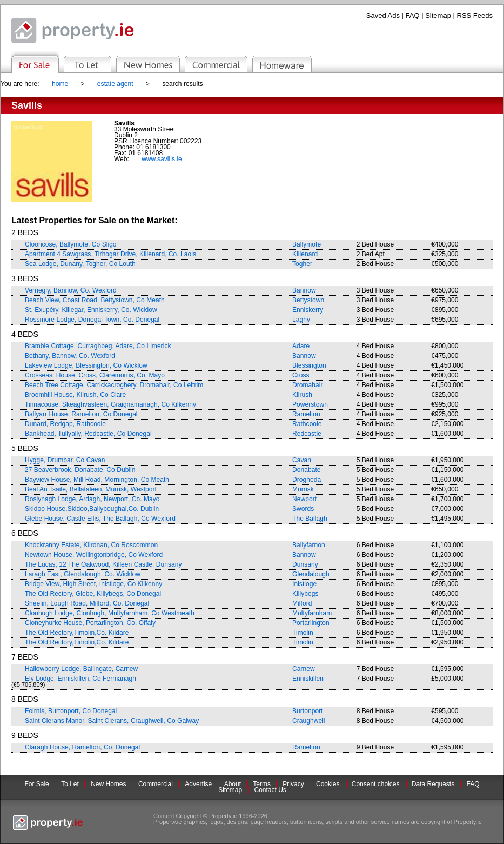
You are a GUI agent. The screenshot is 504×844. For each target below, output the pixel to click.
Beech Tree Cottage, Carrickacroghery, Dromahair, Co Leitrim (114, 385)
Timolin (302, 632)
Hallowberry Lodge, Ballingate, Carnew (81, 669)
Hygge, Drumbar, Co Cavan (65, 460)
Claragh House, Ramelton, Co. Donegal (82, 747)
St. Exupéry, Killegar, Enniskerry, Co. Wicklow (91, 310)
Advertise (198, 784)
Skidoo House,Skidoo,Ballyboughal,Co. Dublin (92, 509)
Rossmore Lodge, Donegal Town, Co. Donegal (92, 319)
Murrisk (303, 489)
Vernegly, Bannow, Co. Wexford (71, 290)
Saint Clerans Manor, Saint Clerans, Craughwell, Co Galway (112, 721)
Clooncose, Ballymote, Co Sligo (71, 244)
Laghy (301, 319)
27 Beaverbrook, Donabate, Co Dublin (80, 470)
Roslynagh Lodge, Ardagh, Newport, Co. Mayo (92, 499)
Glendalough (311, 574)
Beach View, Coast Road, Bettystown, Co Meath (95, 300)
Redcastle (306, 433)
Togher (302, 264)
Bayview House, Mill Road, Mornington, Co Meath (97, 479)
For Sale (36, 784)
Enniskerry (307, 310)
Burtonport (307, 711)
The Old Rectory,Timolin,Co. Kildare (77, 632)
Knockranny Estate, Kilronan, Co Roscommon (91, 545)
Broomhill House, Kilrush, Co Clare (75, 394)
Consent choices (376, 784)
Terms (262, 784)
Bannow (304, 290)
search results (182, 84)
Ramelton (306, 414)
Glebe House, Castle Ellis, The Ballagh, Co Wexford (100, 518)
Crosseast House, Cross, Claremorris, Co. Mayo (95, 375)
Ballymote (306, 244)
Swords (303, 509)
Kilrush (302, 394)
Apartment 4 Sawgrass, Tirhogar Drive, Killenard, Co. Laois (110, 254)
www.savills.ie (162, 159)
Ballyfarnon (308, 545)
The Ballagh (309, 518)
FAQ (413, 15)
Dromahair (307, 385)
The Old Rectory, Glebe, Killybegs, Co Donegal (93, 593)
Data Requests (433, 784)
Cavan (301, 460)
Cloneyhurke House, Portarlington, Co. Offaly (90, 623)
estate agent (115, 84)
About (232, 784)
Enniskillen (308, 678)
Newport (304, 499)
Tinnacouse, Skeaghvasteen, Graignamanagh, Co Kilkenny (110, 404)
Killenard (305, 254)
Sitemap (438, 15)
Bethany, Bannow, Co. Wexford (70, 356)
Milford (302, 603)
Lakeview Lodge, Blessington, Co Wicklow (86, 365)
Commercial (155, 784)
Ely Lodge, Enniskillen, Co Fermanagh (80, 678)
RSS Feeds (475, 15)
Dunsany (305, 564)
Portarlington (311, 623)
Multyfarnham (312, 613)
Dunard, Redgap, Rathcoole (65, 424)
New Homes (108, 784)
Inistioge (304, 584)
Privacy (293, 784)
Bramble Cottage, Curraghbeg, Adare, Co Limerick (98, 346)
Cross (301, 375)
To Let (70, 784)
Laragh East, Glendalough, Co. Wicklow (82, 574)
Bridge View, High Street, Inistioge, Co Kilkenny (93, 584)
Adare (301, 346)
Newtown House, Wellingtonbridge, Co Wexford (94, 555)
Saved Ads (383, 15)
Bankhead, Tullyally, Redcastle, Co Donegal (88, 433)
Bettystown (308, 300)
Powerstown (310, 404)
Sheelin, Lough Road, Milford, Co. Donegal (87, 603)
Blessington (309, 365)
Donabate (306, 470)
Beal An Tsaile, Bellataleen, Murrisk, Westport (91, 489)
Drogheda (306, 479)
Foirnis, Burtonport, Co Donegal (71, 711)
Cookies (327, 784)
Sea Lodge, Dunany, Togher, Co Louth (80, 264)
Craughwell (308, 721)
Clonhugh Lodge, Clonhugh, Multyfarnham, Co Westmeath (109, 613)
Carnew (303, 669)
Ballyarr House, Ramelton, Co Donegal (81, 414)
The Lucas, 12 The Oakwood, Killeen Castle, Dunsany (103, 564)
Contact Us (270, 790)
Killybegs (305, 593)
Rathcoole (307, 424)
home (60, 84)
